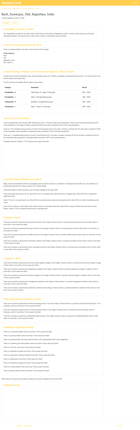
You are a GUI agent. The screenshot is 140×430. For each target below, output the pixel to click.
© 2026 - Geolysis (24, 426)
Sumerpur (30, 8)
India (9, 8)
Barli (37, 8)
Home (4, 8)
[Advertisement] (53, 157)
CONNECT (6, 23)
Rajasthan (17, 8)
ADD (14, 23)
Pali (24, 8)
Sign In (135, 3)
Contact (119, 426)
